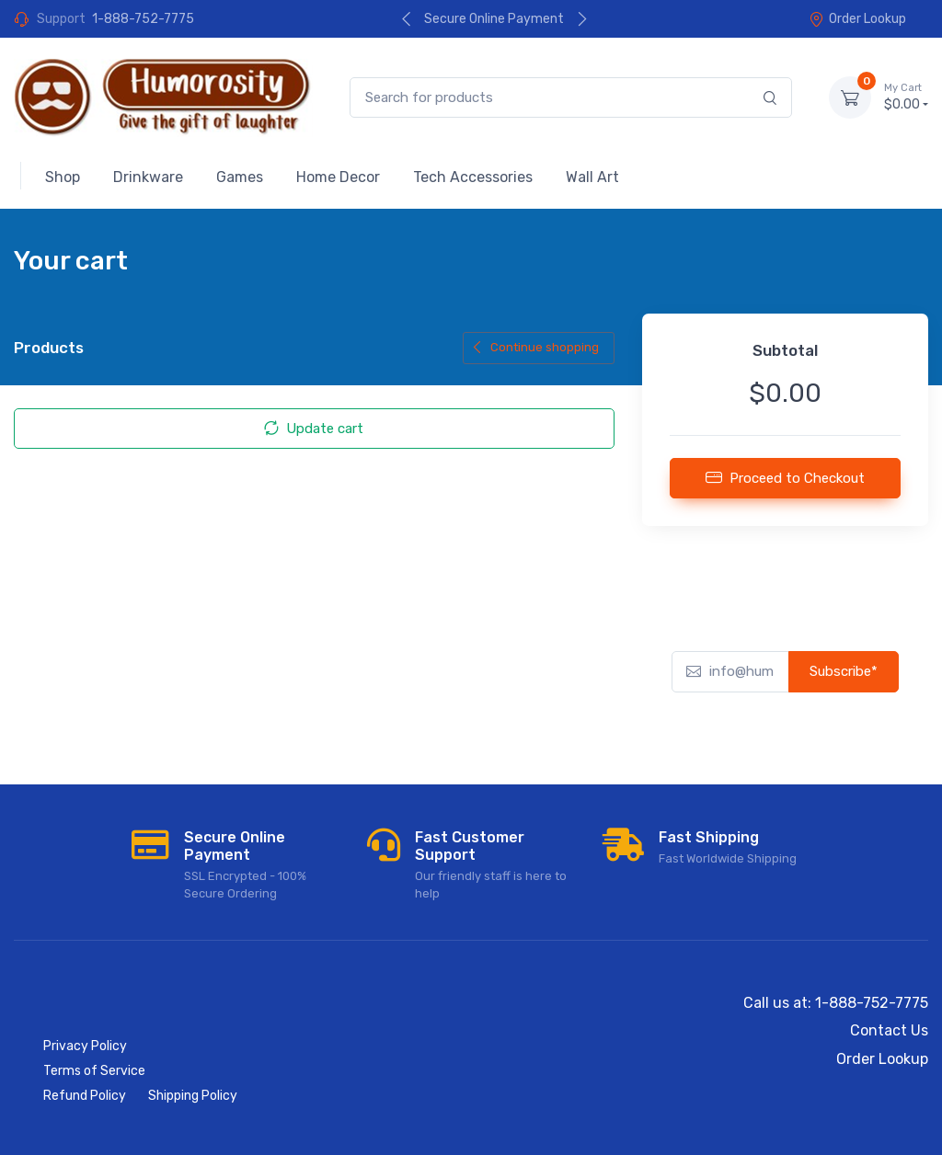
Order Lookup (857, 19)
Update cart (313, 428)
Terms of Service (94, 1071)
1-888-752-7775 (143, 19)
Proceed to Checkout (785, 477)
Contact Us (889, 1030)
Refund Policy (84, 1096)
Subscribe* (844, 671)
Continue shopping (535, 347)
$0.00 (906, 96)
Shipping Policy (192, 1096)
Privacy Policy (85, 1046)
